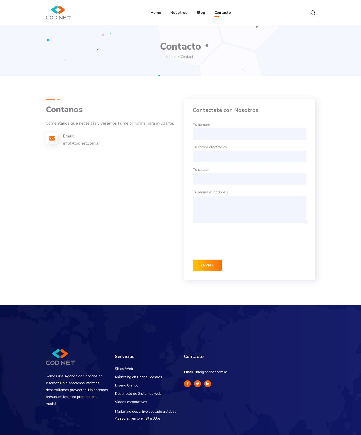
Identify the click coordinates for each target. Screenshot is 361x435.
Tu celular (249, 176)
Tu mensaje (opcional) (249, 206)
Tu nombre (249, 131)
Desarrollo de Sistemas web (138, 393)
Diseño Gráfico (126, 385)
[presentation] (228, 241)
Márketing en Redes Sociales (138, 377)
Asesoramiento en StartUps (138, 418)
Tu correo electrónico (249, 153)
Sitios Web (124, 368)
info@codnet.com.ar (211, 372)
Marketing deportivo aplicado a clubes (145, 411)
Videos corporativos (131, 401)
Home (171, 56)
